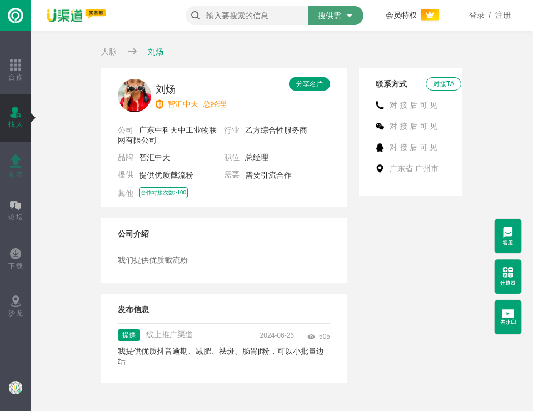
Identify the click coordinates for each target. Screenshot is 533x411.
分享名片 (309, 84)
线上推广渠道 (169, 334)
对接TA (443, 84)
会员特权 (413, 15)
